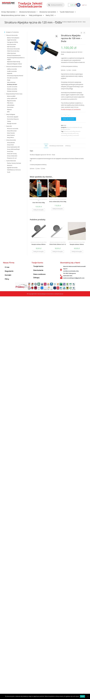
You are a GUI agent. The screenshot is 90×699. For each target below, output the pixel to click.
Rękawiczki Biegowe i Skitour (14, 64)
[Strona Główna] (55, 22)
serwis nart (75, 133)
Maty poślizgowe (36, 15)
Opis (46, 146)
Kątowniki (9, 73)
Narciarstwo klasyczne (13, 119)
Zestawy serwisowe (12, 91)
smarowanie (64, 135)
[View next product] (84, 33)
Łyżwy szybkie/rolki (12, 98)
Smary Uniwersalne (62, 199)
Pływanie (9, 109)
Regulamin (9, 271)
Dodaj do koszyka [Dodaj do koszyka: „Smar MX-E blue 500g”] (39, 209)
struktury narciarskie (73, 135)
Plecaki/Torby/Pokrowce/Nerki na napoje (15, 58)
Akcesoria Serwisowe (28, 12)
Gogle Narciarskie (11, 40)
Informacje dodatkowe (56, 146)
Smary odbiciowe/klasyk (13, 149)
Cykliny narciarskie (12, 69)
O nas (7, 267)
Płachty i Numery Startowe (14, 163)
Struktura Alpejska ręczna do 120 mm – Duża (73, 22)
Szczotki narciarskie (12, 86)
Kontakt (8, 275)
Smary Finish (10, 145)
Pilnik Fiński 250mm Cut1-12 (57, 244)
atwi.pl (61, 293)
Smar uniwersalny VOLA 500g (57, 201)
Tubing (9, 121)
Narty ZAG (51, 15)
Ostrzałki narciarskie (12, 78)
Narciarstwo (10, 107)
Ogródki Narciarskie (12, 167)
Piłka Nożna (10, 103)
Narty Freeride (11, 133)
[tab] (46, 146)
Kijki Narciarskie (11, 46)
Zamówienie (38, 270)
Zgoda (82, 696)
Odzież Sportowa (11, 53)
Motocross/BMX (11, 96)
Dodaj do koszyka (68, 119)
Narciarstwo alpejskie (12, 117)
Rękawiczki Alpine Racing (13, 61)
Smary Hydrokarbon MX (42, 200)
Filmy (7, 279)
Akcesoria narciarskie (48, 12)
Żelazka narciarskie (12, 89)
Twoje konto (38, 266)
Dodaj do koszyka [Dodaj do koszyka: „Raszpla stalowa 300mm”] (39, 251)
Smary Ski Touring (11, 153)
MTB (8, 111)
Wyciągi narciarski (11, 123)
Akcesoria (9, 165)
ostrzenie (69, 133)
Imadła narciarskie (12, 71)
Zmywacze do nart (12, 158)
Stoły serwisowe (11, 82)
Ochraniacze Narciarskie (13, 49)
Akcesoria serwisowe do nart (74, 127)
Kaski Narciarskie (11, 44)
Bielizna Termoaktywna (13, 38)
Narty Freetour (11, 135)
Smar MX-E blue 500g (38, 202)
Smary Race (10, 151)
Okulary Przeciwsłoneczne (14, 55)
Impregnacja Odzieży (12, 42)
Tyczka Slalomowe (11, 160)
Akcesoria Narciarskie (12, 35)
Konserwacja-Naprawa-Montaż (15, 75)
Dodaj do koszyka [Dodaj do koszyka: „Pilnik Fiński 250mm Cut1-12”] (58, 251)
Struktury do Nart (65, 129)
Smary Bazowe (11, 142)
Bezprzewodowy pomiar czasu (14, 15)
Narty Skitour (10, 137)
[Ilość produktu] (65, 115)
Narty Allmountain (12, 131)
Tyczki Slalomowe (68, 12)
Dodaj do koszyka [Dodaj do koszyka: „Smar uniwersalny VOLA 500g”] (58, 208)
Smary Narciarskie (9, 12)
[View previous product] (81, 33)
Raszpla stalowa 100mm (77, 244)
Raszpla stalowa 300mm (39, 244)
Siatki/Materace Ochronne (14, 170)
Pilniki (45, 242)
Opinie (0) (68, 146)
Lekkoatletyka (10, 105)
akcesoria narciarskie (69, 131)
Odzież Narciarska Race (13, 51)
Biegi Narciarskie (11, 100)
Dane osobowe (39, 274)
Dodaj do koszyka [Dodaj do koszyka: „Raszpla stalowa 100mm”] (77, 251)
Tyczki (8, 172)
